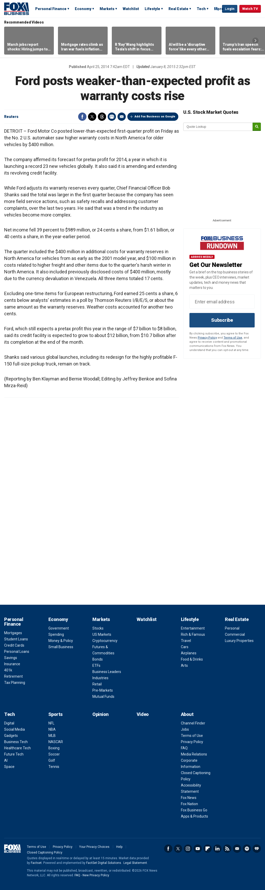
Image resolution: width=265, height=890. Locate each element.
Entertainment (193, 628)
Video (143, 714)
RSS (227, 848)
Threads (102, 117)
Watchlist (131, 9)
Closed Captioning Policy (44, 852)
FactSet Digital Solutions (103, 863)
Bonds (97, 659)
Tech (201, 9)
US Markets (101, 634)
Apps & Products (194, 816)
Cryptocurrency (104, 641)
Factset (36, 863)
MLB (52, 736)
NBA (52, 729)
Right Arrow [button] (255, 41)
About (187, 714)
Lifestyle (152, 9)
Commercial (235, 634)
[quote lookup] (218, 127)
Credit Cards (14, 645)
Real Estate (178, 9)
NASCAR (55, 742)
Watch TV (250, 9)
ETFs (96, 665)
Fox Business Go (194, 810)
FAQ (184, 748)
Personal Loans (16, 651)
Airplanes (188, 653)
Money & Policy (60, 641)
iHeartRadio (257, 848)
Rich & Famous (193, 634)
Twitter (92, 117)
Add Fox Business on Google (155, 116)
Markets (107, 9)
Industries (100, 678)
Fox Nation (189, 804)
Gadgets (11, 736)
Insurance (12, 664)
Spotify (247, 848)
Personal (232, 628)
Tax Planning (14, 682)
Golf (51, 760)
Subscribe (222, 320)
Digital (9, 723)
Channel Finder (193, 723)
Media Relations (194, 754)
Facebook (82, 117)
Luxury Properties (239, 641)
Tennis (53, 767)
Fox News (188, 798)
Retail (97, 684)
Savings (10, 658)
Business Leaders (106, 672)
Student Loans (16, 639)
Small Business (60, 647)
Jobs (185, 729)
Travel (186, 641)
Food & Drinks (192, 659)
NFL (51, 723)
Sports (55, 714)
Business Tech (16, 742)
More (219, 9)
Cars (184, 647)
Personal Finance (51, 9)
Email (121, 117)
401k (8, 670)
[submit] (257, 127)
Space (9, 767)
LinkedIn (217, 848)
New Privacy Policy (96, 875)
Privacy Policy (207, 337)
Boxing (54, 748)
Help (119, 847)
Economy (83, 9)
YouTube (198, 848)
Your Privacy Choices (94, 847)
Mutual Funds (103, 696)
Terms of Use (233, 337)
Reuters (11, 117)
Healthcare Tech (17, 748)
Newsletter (237, 848)
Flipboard (207, 848)
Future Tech (14, 754)
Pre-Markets (102, 690)
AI (6, 760)
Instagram (188, 848)
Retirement (13, 676)
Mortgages (13, 633)
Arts (184, 665)
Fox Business (16, 8)
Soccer (54, 754)
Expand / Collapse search (217, 9)
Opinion (100, 714)
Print (112, 117)
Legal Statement (135, 863)
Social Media (14, 729)
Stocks (98, 628)
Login (229, 9)
